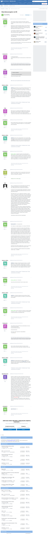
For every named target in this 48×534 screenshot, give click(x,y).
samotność (4, 522)
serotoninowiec (3, 434)
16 (9, 481)
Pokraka (27, 481)
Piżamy (3, 481)
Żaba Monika (17, 433)
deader (5, 69)
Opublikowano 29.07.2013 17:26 (15, 273)
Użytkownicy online (12, 5)
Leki (9, 15)
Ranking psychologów (15, 3)
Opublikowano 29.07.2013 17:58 (15, 339)
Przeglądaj (3, 4)
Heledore (4, 476)
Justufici (21, 433)
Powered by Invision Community (24, 532)
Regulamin (15, 529)
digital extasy (5, 433)
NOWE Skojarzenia (38, 30)
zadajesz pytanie (38, 41)
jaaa (38, 42)
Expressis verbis (17, 434)
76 (5, 113)
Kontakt (33, 529)
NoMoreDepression (25, 433)
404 (5, 175)
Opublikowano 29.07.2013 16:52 (15, 149)
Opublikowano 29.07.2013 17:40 (15, 288)
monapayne (8, 14)
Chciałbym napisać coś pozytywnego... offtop (8, 468)
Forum (2, 5)
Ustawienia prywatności (27, 529)
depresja (9, 521)
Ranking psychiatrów (22, 3)
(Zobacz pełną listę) (16, 432)
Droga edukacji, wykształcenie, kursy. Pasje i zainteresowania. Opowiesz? (40, 37)
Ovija (5, 106)
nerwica (28, 521)
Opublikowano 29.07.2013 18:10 (15, 353)
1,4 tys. (5, 26)
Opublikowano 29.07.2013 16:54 (15, 167)
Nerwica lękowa (12, 444)
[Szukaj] (36, 1)
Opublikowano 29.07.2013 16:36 (15, 117)
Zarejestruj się (44, 3)
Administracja (6, 5)
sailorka (4, 461)
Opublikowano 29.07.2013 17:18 (15, 256)
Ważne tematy (29, 3)
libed (4, 513)
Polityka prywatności (21, 529)
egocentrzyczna (5, 369)
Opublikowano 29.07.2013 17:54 (15, 319)
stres (2, 522)
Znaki (2, 500)
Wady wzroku (4, 451)
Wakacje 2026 (4, 460)
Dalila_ (11, 434)
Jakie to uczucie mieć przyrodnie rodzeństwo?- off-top (9, 511)
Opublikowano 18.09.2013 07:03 (16, 399)
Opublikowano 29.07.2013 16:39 (15, 133)
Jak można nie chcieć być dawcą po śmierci (8, 439)
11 (7, 440)
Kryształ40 (4, 455)
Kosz (11, 455)
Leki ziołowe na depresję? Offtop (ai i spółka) (8, 475)
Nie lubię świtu (28, 515)
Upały (2, 443)
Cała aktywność (8, 3)
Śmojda (9, 434)
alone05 (4, 452)
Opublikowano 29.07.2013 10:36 (15, 69)
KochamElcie (27, 468)
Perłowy (13, 434)
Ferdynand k (5, 54)
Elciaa (2, 433)
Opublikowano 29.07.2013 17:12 (15, 218)
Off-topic (11, 448)
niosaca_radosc (5, 85)
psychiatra (30, 136)
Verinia (7, 434)
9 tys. (5, 61)
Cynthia (27, 507)
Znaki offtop (3, 454)
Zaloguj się (23, 422)
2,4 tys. (5, 92)
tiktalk (5, 167)
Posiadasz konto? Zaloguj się (36, 3)
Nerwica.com (12, 1)
